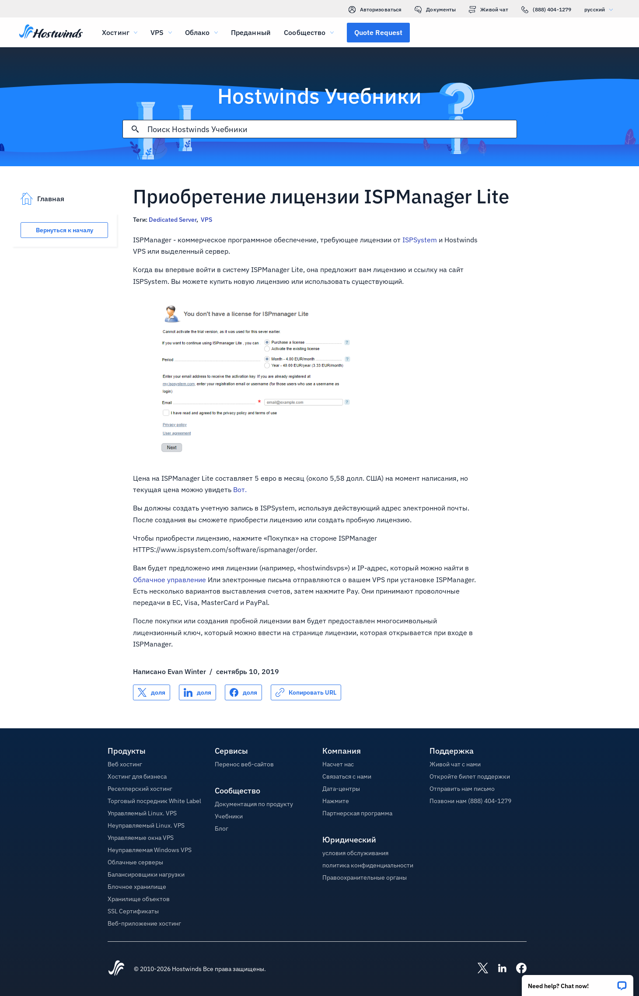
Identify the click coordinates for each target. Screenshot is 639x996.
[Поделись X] (151, 692)
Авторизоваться (375, 9)
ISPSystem (419, 239)
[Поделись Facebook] (243, 692)
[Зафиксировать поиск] (135, 129)
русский (600, 9)
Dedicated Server (172, 220)
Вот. (240, 489)
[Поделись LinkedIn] (197, 692)
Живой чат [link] (488, 9)
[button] (577, 982)
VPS (206, 220)
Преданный (251, 32)
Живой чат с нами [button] (455, 764)
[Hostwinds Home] (116, 969)
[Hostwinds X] (478, 969)
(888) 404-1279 (546, 9)
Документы (435, 9)
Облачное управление (169, 579)
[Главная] (50, 32)
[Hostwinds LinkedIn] (497, 969)
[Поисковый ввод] (332, 129)
